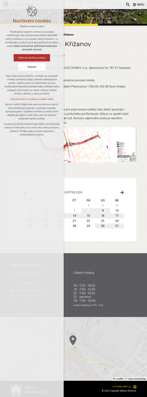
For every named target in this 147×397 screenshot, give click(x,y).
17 (117, 215)
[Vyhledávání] (126, 4)
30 (102, 226)
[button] (84, 347)
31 (117, 226)
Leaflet (118, 378)
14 (74, 215)
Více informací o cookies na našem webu (27, 99)
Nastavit (27, 67)
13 (60, 215)
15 (88, 215)
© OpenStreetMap (136, 378)
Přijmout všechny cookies (27, 58)
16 (102, 215)
